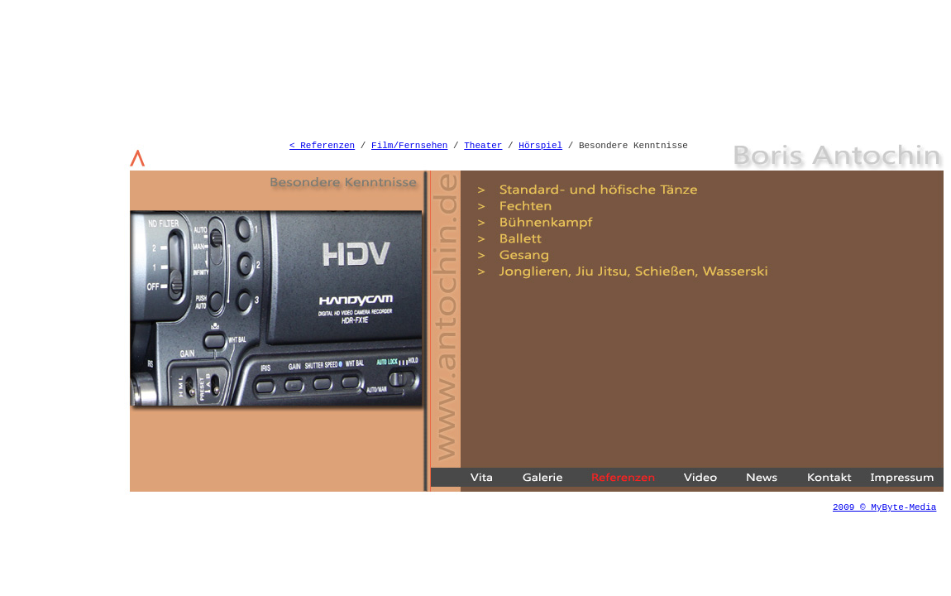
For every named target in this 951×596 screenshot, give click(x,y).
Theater (483, 146)
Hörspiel (540, 146)
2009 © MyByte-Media (884, 507)
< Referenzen (322, 146)
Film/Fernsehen (409, 146)
